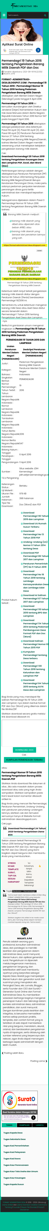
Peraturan (17, 891)
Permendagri (29, 891)
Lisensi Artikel (7, 1205)
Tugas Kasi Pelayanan (14, 1152)
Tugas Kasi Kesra (11, 1158)
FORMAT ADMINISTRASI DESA (14, 1202)
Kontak (34, 1207)
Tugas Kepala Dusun (13, 1184)
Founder (16, 1207)
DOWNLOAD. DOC (24, 749)
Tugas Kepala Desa (12, 1132)
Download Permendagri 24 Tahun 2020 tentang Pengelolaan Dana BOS (27, 831)
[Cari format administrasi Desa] (27, 15)
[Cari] (45, 15)
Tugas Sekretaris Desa (14, 1139)
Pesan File (25, 1207)
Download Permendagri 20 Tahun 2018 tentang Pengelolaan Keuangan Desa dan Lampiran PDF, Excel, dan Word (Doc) (23, 161)
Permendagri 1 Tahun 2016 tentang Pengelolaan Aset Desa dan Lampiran (22, 316)
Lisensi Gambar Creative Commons (32, 1205)
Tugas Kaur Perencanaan (16, 1165)
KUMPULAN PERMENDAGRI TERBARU (24, 759)
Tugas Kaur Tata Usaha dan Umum (20, 1171)
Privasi (40, 1207)
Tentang (8, 1207)
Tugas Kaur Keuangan (14, 1178)
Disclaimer (24, 1209)
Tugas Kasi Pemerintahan (16, 1145)
